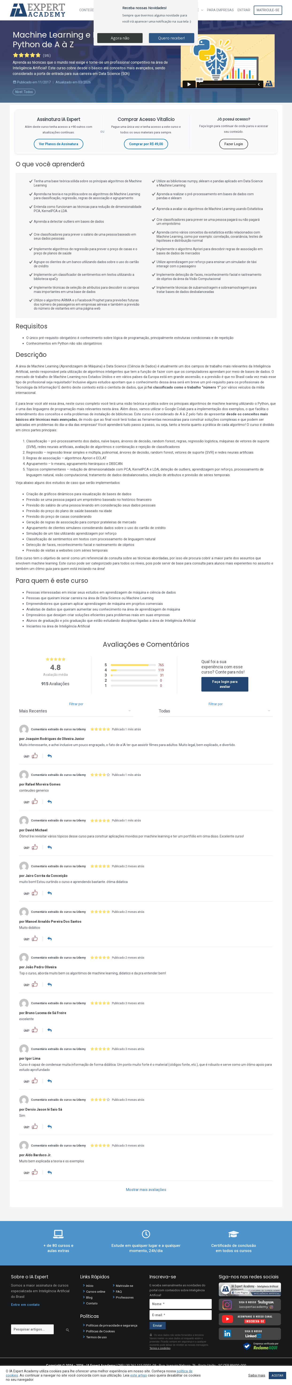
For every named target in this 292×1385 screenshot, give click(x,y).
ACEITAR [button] (277, 1375)
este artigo (138, 1375)
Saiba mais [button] (256, 1375)
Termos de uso (98, 1336)
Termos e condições (160, 1347)
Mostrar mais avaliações (146, 1188)
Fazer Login (233, 144)
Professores (125, 1296)
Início (90, 1285)
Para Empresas (220, 10)
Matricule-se (268, 10)
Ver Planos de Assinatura (58, 144)
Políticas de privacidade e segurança (114, 1324)
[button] (35, 755)
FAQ (119, 1290)
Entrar (244, 10)
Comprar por (146, 144)
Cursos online (97, 1290)
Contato (92, 1302)
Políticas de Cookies (102, 1330)
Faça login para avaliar (225, 684)
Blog (89, 1296)
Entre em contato (25, 1304)
